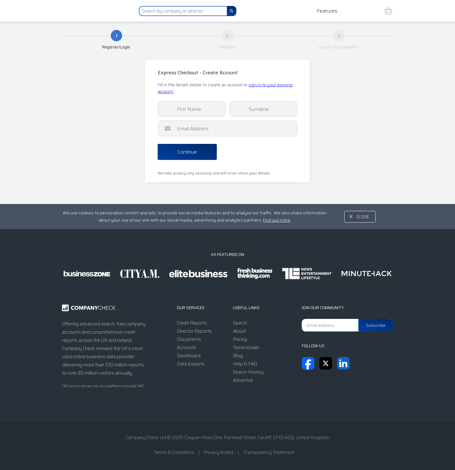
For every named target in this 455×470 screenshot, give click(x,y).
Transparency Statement (269, 452)
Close (363, 216)
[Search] (231, 11)
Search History (248, 372)
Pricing (240, 339)
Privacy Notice (219, 452)
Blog (238, 356)
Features (327, 11)
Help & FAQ (245, 364)
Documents (189, 339)
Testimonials (246, 347)
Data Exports (191, 364)
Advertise (243, 380)
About (239, 331)
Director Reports (194, 331)
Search (240, 323)
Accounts (186, 347)
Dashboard (188, 356)
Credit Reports (192, 323)
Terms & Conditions (174, 452)
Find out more (276, 220)
